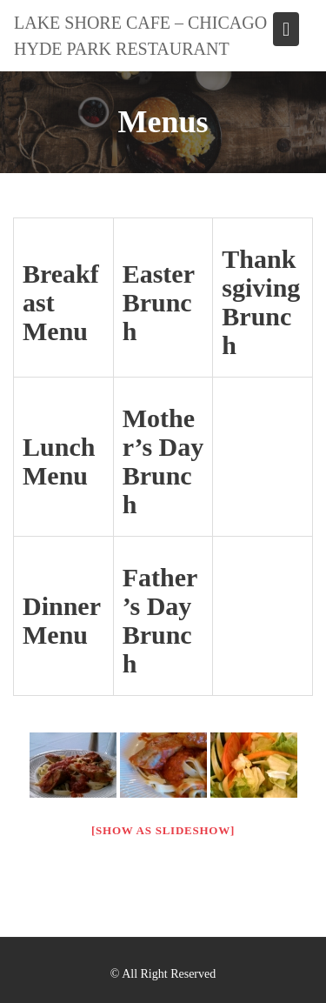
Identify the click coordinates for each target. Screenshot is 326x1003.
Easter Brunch (159, 302)
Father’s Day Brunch (160, 620)
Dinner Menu (61, 620)
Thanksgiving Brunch (261, 301)
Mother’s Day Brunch (163, 461)
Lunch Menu (59, 461)
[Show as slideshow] (163, 830)
